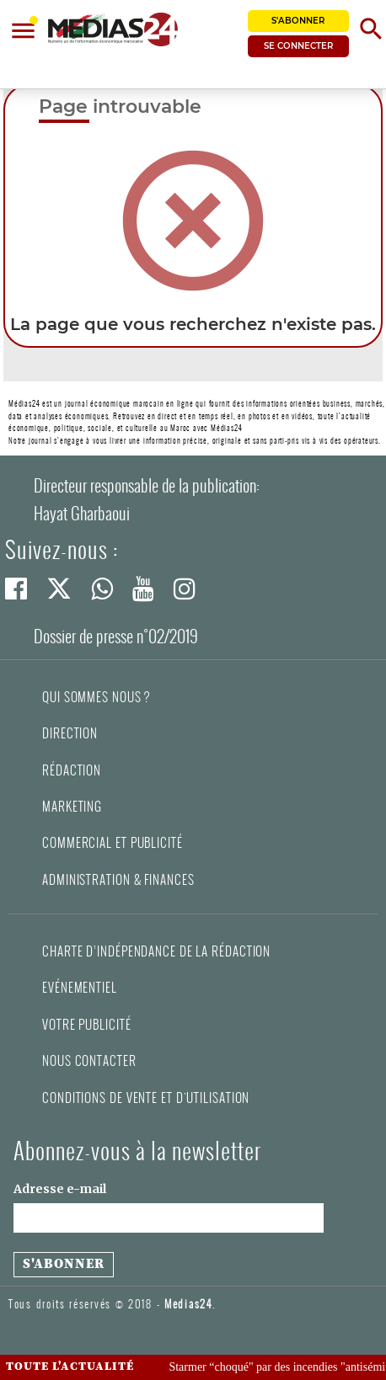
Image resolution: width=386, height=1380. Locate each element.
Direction (70, 733)
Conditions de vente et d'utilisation (145, 1098)
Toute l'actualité (70, 1366)
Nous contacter (89, 1061)
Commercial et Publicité (112, 843)
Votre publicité (86, 1024)
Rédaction (71, 770)
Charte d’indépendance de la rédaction (156, 951)
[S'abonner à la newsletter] (63, 1264)
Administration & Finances (118, 880)
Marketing (72, 806)
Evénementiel (79, 987)
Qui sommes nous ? (96, 697)
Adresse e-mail (59, 1188)
